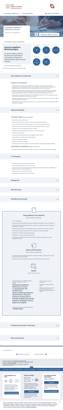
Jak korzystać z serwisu (29, 369)
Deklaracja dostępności (54, 369)
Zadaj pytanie (31, 391)
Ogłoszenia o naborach (11, 13)
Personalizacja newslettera (11, 393)
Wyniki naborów (27, 13)
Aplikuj (33, 272)
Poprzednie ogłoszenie (23, 354)
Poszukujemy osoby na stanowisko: (14, 42)
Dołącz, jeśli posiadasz (33, 251)
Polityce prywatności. (31, 407)
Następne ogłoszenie (39, 354)
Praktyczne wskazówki (42, 369)
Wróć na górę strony (31, 367)
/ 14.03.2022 (49, 34)
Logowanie (51, 382)
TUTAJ (24, 68)
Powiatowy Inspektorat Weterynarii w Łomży (13, 28)
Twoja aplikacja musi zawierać (33, 216)
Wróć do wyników (53, 13)
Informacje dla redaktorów (51, 391)
